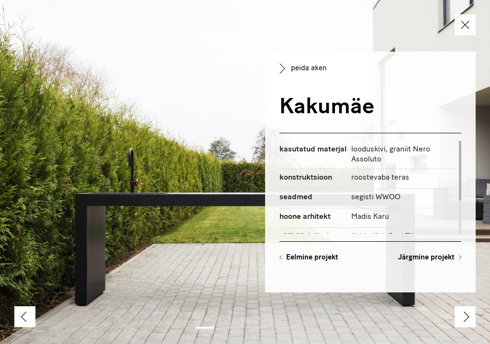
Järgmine (426, 257)
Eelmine (312, 257)
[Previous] (24, 316)
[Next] (465, 316)
